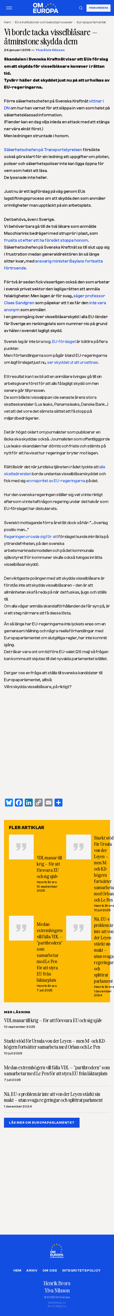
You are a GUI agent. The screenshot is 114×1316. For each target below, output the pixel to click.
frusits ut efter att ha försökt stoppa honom (46, 240)
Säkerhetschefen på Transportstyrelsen (43, 149)
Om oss (49, 1271)
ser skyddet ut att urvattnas (72, 362)
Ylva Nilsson (57, 1290)
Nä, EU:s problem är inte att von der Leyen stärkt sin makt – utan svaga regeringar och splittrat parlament (104, 950)
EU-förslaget (64, 341)
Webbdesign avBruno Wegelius (57, 1304)
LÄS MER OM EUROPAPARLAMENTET (42, 1122)
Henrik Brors (47, 882)
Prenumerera (98, 7)
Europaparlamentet (91, 22)
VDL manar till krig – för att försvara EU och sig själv (49, 867)
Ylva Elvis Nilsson (50, 50)
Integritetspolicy (81, 1271)
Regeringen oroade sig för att (31, 536)
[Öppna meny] (9, 8)
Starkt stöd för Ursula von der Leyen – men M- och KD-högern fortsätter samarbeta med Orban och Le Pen (55, 1044)
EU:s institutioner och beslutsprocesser (44, 22)
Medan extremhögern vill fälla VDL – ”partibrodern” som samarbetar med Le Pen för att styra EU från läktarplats (50, 952)
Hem (7, 22)
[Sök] (81, 8)
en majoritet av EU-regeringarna (55, 480)
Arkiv (31, 1271)
